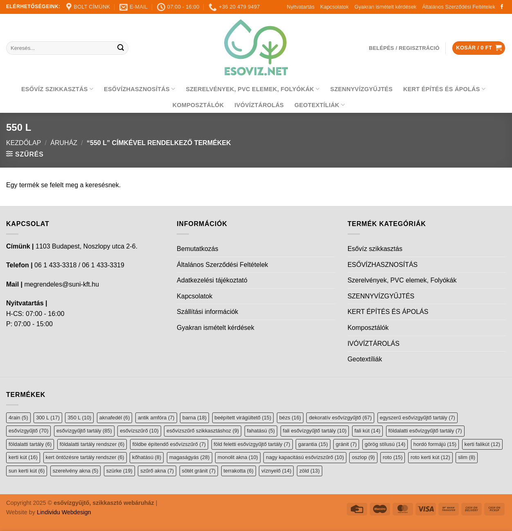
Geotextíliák (319, 105)
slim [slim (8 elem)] (466, 457)
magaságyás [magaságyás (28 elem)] (189, 457)
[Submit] (121, 48)
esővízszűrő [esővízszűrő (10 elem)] (139, 431)
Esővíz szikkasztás (57, 89)
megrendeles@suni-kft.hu (61, 284)
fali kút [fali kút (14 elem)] (367, 431)
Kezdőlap (23, 142)
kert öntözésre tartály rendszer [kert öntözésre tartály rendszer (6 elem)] (85, 457)
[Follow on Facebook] (501, 7)
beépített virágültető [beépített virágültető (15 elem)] (243, 417)
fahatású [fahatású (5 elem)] (261, 431)
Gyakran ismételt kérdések (386, 7)
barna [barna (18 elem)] (194, 417)
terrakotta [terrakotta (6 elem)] (239, 471)
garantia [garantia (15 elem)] (313, 444)
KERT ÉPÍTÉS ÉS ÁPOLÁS (444, 89)
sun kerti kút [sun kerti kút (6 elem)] (27, 471)
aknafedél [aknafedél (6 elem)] (114, 417)
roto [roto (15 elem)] (392, 457)
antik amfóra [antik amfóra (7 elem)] (156, 417)
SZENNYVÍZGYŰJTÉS (361, 89)
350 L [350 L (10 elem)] (79, 417)
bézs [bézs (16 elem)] (290, 417)
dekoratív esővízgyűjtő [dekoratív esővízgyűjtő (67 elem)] (340, 417)
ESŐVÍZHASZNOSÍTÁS (139, 89)
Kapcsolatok (334, 7)
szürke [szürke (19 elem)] (119, 471)
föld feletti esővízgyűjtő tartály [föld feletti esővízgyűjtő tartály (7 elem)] (252, 444)
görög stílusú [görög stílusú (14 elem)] (385, 444)
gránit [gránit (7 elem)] (346, 444)
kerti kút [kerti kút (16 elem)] (23, 457)
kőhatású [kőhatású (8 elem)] (146, 457)
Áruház (63, 142)
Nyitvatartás (300, 7)
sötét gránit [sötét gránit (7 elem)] (199, 471)
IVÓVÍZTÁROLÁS (259, 105)
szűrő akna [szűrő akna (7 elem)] (157, 471)
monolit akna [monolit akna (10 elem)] (238, 457)
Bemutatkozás (197, 248)
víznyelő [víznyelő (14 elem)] (276, 471)
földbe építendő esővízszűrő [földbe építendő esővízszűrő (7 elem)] (169, 444)
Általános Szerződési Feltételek (458, 7)
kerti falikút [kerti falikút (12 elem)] (482, 444)
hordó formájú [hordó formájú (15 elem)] (434, 444)
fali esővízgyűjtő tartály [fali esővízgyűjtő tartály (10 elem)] (315, 431)
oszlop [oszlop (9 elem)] (363, 457)
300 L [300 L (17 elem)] (48, 417)
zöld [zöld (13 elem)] (309, 471)
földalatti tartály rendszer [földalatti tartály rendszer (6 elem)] (92, 444)
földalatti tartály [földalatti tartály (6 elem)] (30, 444)
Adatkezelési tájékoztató (212, 280)
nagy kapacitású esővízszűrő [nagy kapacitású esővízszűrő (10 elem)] (305, 457)
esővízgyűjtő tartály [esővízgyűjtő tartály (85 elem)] (84, 431)
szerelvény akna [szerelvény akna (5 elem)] (76, 471)
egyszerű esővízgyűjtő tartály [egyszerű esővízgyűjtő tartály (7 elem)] (417, 417)
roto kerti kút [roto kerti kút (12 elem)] (430, 457)
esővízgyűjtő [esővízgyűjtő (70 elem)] (28, 431)
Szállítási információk (207, 311)
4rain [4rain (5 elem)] (18, 417)
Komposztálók (198, 105)
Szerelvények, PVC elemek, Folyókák (252, 89)
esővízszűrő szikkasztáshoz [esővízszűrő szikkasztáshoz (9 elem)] (202, 431)
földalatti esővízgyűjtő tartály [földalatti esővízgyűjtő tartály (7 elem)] (425, 431)
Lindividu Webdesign (64, 512)
